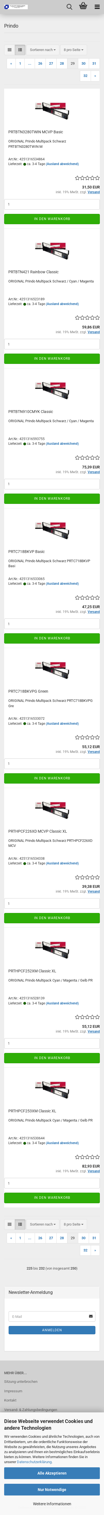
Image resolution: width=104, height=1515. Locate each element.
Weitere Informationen (52, 1504)
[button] (9, 50)
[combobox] (42, 50)
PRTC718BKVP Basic (26, 551)
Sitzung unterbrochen (20, 1381)
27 (51, 63)
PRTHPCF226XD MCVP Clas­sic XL (37, 831)
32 (85, 76)
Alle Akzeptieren (52, 1473)
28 (62, 63)
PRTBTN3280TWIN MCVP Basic (35, 132)
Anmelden (52, 1330)
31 (94, 63)
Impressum (13, 1391)
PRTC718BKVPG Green (28, 691)
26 (40, 63)
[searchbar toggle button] (69, 7)
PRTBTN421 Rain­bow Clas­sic (33, 272)
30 (83, 63)
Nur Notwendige (52, 1489)
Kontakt (10, 1400)
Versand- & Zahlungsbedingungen (30, 1410)
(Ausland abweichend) (62, 164)
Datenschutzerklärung (34, 1462)
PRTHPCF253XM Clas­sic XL (32, 1111)
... (29, 63)
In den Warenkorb (52, 219)
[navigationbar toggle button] (97, 7)
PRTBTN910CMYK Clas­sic (30, 411)
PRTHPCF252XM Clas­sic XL (32, 971)
